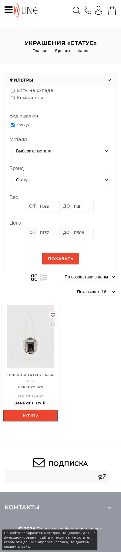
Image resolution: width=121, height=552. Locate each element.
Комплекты (27, 97)
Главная (41, 51)
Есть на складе (32, 90)
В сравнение (52, 323)
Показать (60, 258)
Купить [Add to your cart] (30, 415)
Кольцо (20, 125)
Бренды (62, 51)
